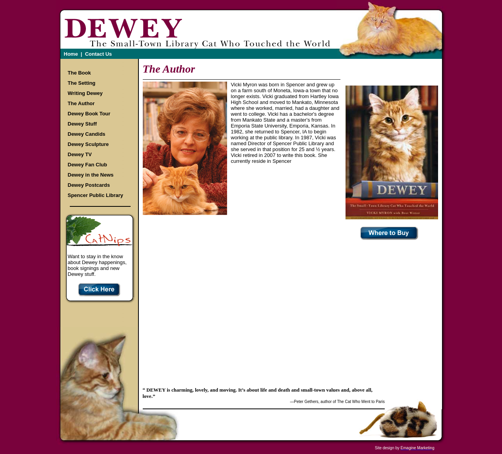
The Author (81, 103)
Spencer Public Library (96, 195)
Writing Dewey (85, 93)
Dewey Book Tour (89, 114)
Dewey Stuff (82, 124)
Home (71, 54)
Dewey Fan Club (87, 165)
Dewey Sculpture (88, 144)
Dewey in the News (91, 175)
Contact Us (98, 54)
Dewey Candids (86, 134)
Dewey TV (80, 154)
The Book (79, 73)
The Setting (82, 83)
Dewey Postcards (89, 185)
